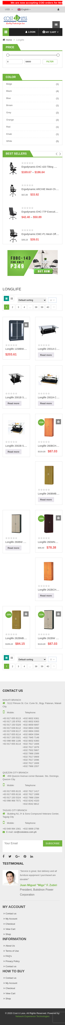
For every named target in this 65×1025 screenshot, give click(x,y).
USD (7, 9)
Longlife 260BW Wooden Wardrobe (24, 542)
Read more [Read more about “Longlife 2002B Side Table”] (13, 451)
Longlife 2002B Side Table (19, 445)
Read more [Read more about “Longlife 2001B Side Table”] (13, 403)
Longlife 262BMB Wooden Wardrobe (25, 638)
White (9, 141)
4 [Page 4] (24, 307)
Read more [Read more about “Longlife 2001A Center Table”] (46, 355)
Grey (8, 112)
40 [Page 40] (48, 307)
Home (9, 40)
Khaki (9, 134)
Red (8, 126)
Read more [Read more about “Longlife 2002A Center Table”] (46, 403)
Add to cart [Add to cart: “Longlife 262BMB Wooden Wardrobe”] (26, 614)
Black (9, 91)
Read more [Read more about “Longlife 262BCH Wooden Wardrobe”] (46, 595)
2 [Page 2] (12, 307)
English (23, 9)
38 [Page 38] (36, 307)
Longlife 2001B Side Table (19, 397)
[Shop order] (32, 300)
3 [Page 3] (18, 307)
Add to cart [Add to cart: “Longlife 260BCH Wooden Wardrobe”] (58, 421)
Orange (10, 119)
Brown (9, 105)
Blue (8, 98)
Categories (5, 32)
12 (51, 300)
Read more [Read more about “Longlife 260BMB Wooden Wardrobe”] (46, 499)
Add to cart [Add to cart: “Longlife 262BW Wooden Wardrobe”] (58, 614)
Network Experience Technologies (33, 1016)
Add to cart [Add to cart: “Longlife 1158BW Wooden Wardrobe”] (26, 324)
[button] (56, 153)
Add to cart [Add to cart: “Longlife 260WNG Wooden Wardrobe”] (58, 518)
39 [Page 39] (42, 307)
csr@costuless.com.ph (25, 832)
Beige (9, 84)
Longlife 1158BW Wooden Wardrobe (25, 349)
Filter (50, 61)
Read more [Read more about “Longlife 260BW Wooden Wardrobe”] (13, 548)
